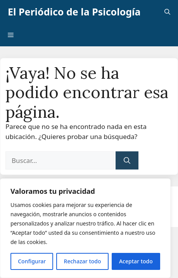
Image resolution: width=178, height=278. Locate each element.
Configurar (32, 261)
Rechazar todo (82, 261)
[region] (85, 228)
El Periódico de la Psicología (74, 11)
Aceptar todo (136, 261)
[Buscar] (127, 160)
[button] (167, 11)
